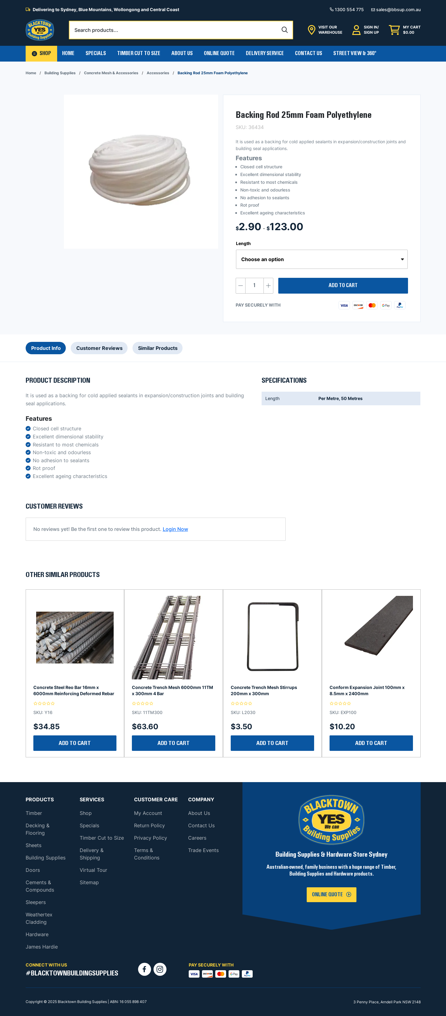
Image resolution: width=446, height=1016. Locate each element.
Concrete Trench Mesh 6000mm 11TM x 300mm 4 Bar (172, 690)
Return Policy (149, 825)
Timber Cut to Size (102, 838)
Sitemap (89, 882)
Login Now (175, 529)
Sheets (33, 845)
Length (243, 243)
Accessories (158, 73)
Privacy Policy (150, 838)
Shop (86, 813)
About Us (182, 53)
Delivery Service (265, 53)
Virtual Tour (93, 870)
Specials (96, 53)
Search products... (96, 30)
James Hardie (42, 947)
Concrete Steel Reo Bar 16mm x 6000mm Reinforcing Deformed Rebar (73, 690)
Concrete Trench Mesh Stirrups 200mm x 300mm (264, 690)
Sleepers (36, 902)
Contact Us (308, 53)
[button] (41, 53)
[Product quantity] (254, 286)
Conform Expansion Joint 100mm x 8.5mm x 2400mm (367, 690)
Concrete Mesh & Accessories (111, 73)
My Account (148, 813)
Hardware (37, 934)
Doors (33, 870)
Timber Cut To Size (138, 53)
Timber (34, 813)
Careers (197, 838)
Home (68, 53)
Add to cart (343, 285)
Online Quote (219, 53)
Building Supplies (60, 73)
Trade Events (203, 850)
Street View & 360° (355, 53)
